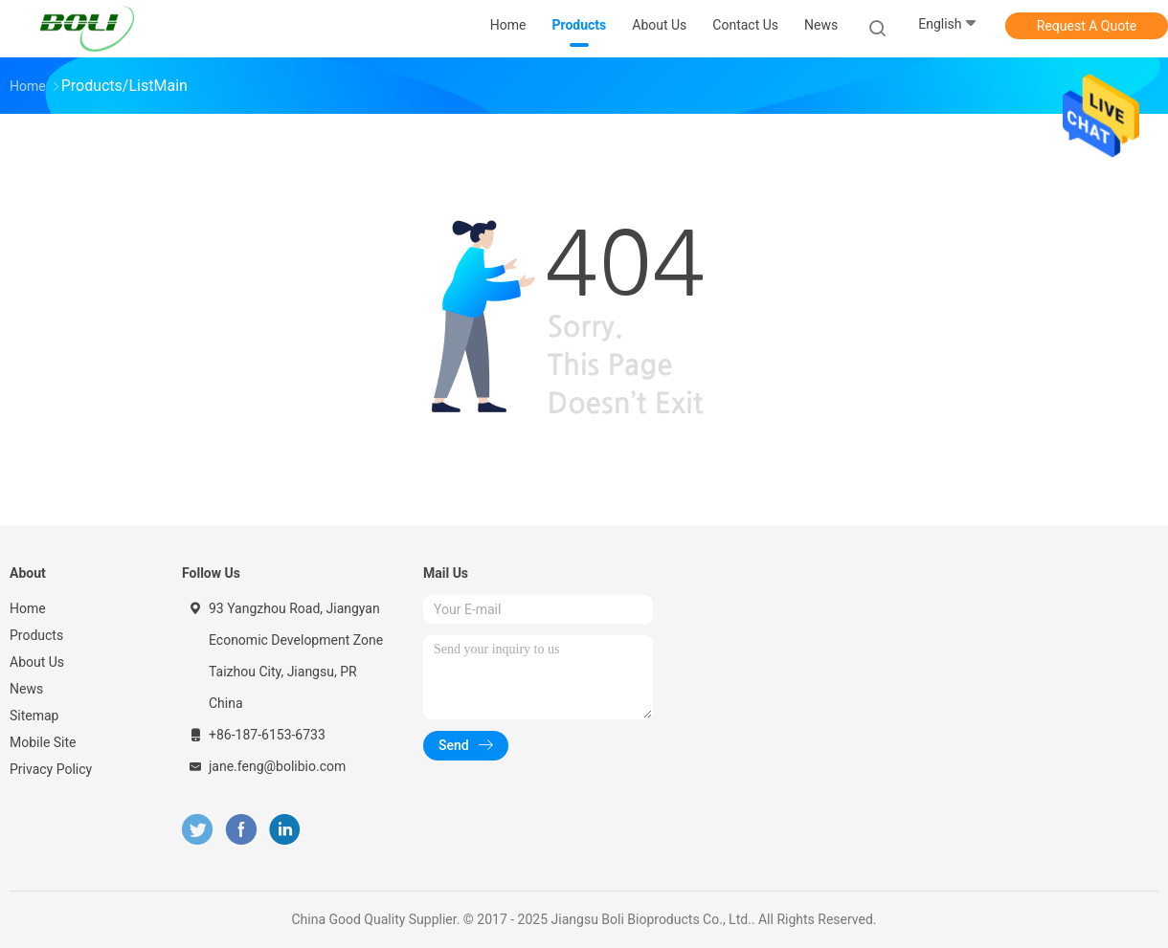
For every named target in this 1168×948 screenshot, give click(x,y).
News (26, 688)
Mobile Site (43, 742)
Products (36, 635)
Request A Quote (1086, 25)
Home (28, 608)
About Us (37, 662)
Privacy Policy (51, 769)
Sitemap (34, 715)
